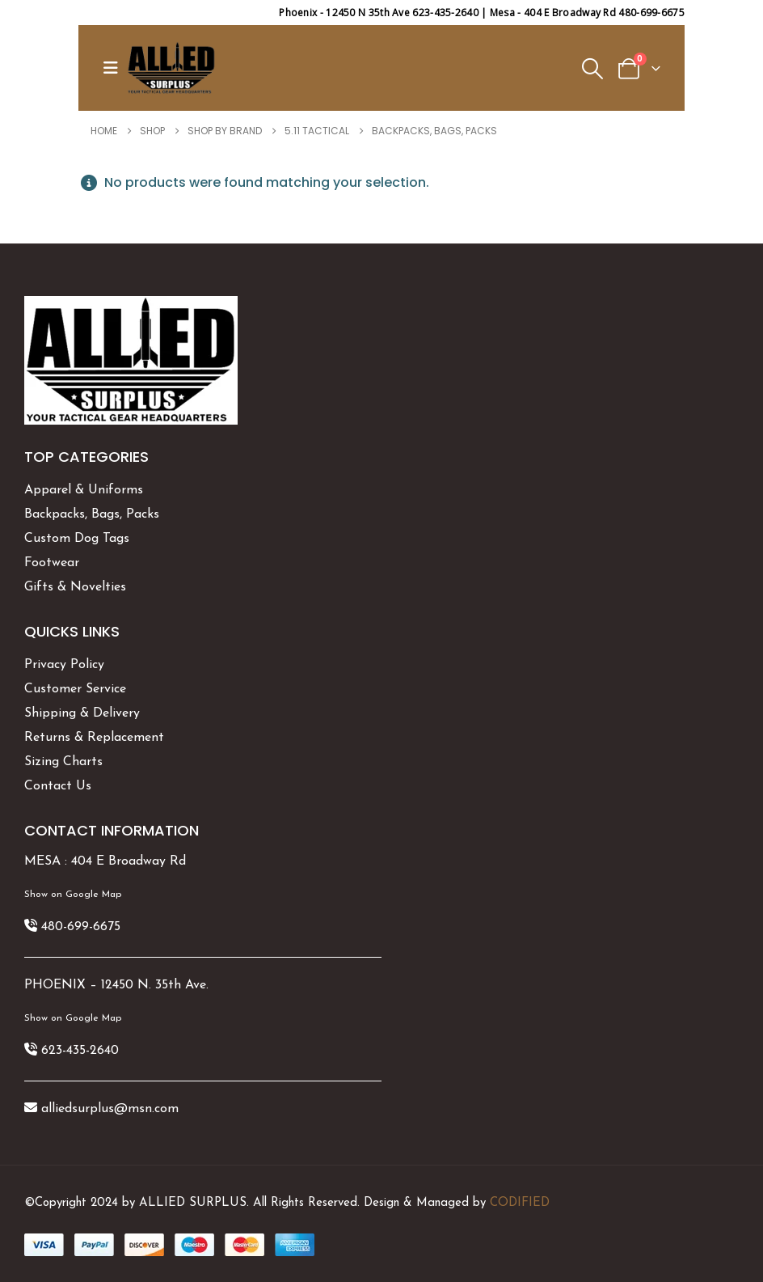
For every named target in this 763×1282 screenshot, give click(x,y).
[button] (115, 68)
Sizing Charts (63, 761)
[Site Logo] (171, 68)
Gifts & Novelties (75, 587)
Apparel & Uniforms (83, 490)
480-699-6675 (80, 926)
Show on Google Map (72, 894)
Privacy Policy (64, 664)
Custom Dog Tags (76, 538)
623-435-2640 (80, 1050)
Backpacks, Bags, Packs (91, 514)
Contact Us (57, 786)
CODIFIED (520, 1203)
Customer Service (75, 689)
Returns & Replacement (94, 737)
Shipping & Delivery (82, 713)
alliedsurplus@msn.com (110, 1108)
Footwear (51, 562)
